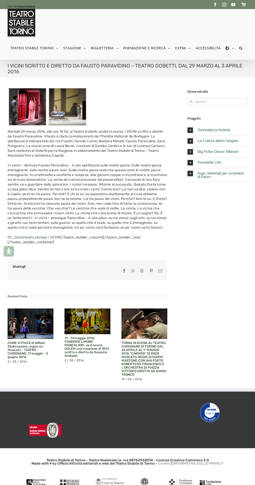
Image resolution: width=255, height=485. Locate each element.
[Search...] (217, 101)
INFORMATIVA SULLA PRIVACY (198, 463)
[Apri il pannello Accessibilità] (9, 251)
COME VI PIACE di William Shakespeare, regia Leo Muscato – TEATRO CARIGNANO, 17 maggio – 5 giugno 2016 (28, 350)
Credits (164, 463)
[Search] (191, 101)
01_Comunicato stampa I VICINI (34, 237)
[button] (240, 47)
